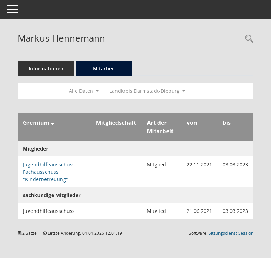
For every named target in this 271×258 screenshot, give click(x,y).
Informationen (46, 68)
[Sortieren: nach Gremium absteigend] (52, 123)
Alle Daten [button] (84, 90)
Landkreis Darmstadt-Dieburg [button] (147, 90)
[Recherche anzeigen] (247, 39)
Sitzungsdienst (231, 233)
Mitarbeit (104, 68)
